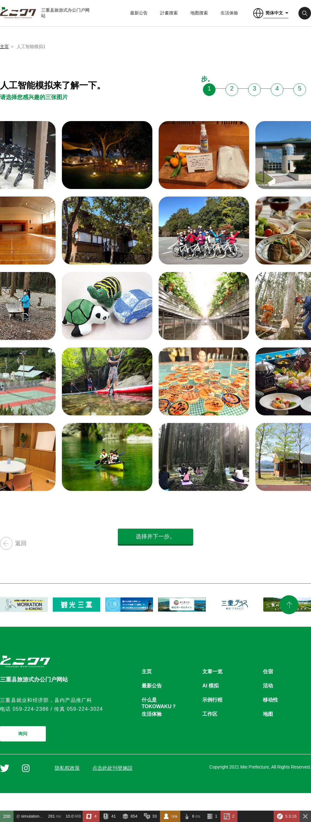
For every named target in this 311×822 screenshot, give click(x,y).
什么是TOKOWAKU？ (159, 700)
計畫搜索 (169, 12)
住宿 (268, 671)
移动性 (270, 700)
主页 (4, 46)
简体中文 (274, 12)
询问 (23, 733)
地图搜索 (199, 12)
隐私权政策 (67, 768)
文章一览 (212, 671)
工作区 (209, 714)
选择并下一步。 (155, 536)
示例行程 (212, 700)
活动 (268, 685)
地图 (268, 714)
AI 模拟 (210, 685)
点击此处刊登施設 (112, 768)
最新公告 (139, 12)
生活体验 (229, 12)
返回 (13, 543)
